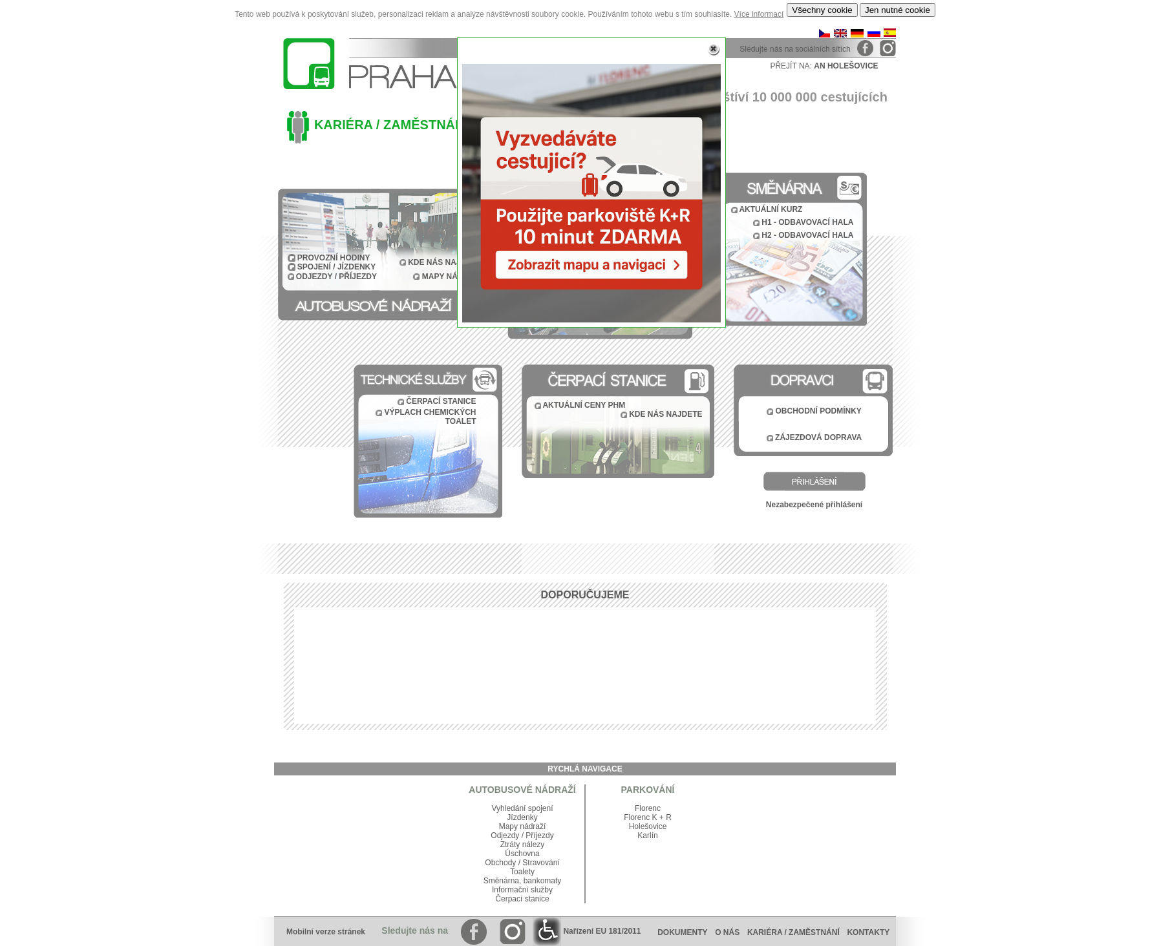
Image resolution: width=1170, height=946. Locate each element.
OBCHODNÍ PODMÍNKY (819, 410)
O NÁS (727, 932)
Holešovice (648, 826)
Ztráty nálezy (522, 844)
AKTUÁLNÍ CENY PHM (583, 405)
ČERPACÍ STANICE (441, 401)
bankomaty (543, 880)
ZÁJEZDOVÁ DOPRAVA (818, 437)
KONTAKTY (871, 932)
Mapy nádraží (522, 826)
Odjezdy (505, 835)
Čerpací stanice (522, 898)
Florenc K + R (648, 817)
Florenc (648, 808)
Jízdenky (522, 817)
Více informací (759, 14)
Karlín (647, 835)
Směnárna (501, 880)
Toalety (522, 871)
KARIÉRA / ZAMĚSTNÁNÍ (793, 932)
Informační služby (522, 889)
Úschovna (522, 853)
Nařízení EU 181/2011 (587, 931)
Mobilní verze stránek (325, 931)
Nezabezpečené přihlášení (814, 504)
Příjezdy (539, 835)
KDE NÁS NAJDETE (665, 414)
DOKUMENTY (682, 932)
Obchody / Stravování (522, 862)
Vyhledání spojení (522, 808)
